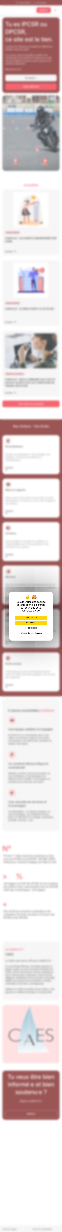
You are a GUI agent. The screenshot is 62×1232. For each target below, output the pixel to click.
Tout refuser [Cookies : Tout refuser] (31, 623)
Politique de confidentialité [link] (31, 633)
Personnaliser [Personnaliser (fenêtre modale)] (31, 628)
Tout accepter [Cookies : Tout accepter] (31, 618)
